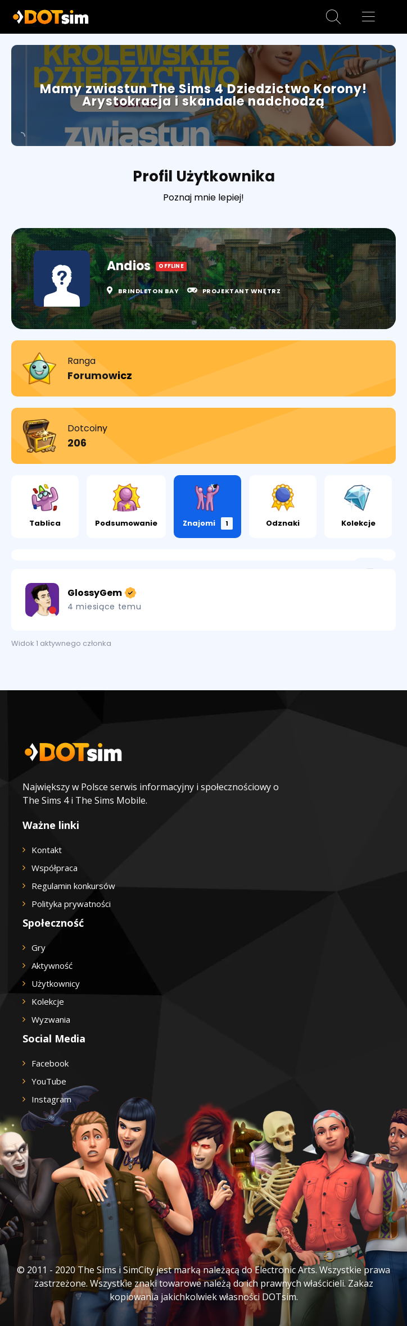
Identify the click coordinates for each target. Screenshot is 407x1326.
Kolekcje (358, 506)
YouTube (48, 1081)
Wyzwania (50, 1019)
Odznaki (283, 506)
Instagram (51, 1099)
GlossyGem (100, 592)
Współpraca (54, 867)
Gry (38, 947)
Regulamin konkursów (73, 885)
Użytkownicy (55, 983)
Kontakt (46, 849)
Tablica (45, 506)
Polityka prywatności (71, 903)
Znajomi (208, 507)
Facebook (50, 1063)
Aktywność (52, 965)
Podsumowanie (126, 506)
